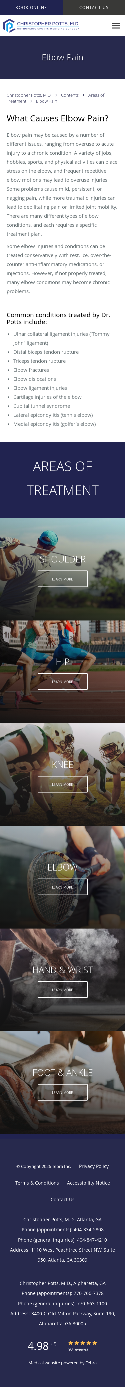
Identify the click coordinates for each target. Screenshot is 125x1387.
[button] (31, 7)
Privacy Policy (94, 1166)
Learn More (62, 579)
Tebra (91, 1363)
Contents (70, 95)
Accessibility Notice (88, 1183)
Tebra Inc (61, 1166)
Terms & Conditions (37, 1183)
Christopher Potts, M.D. (29, 95)
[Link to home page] (54, 25)
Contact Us (63, 1199)
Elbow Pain (46, 101)
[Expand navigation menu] (116, 26)
